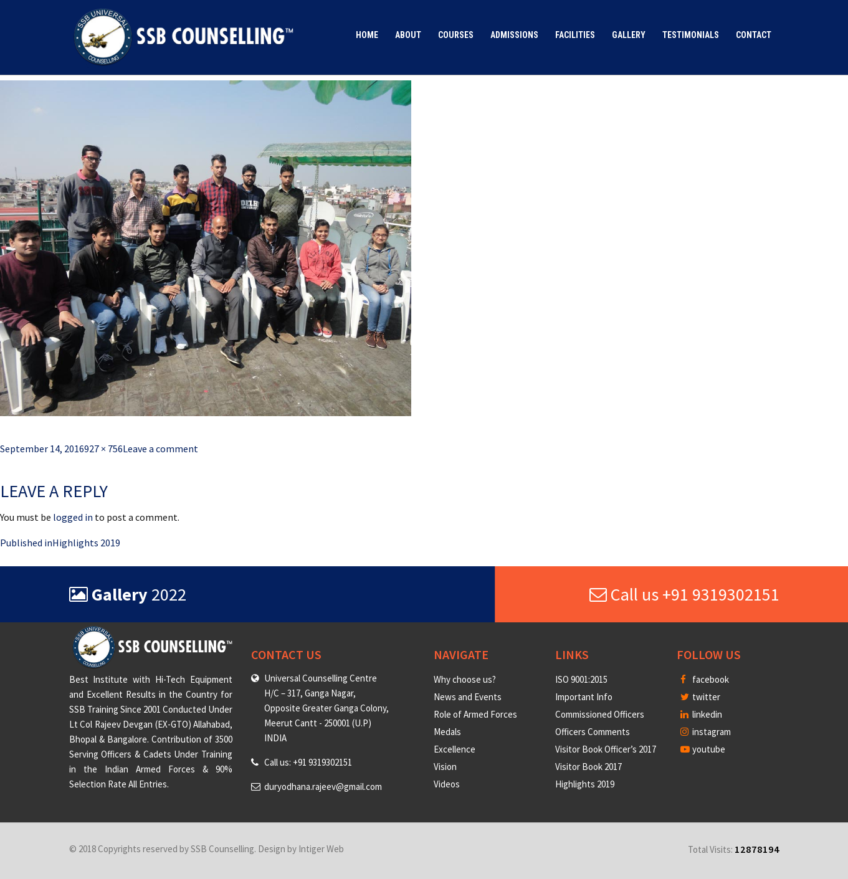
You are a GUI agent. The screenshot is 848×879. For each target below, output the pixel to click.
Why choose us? (465, 679)
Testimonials (690, 35)
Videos (447, 784)
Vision (445, 766)
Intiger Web (321, 849)
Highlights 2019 (584, 784)
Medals (447, 732)
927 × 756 (103, 448)
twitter (700, 697)
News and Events (468, 697)
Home (367, 35)
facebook (704, 679)
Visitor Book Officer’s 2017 (605, 749)
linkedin (701, 714)
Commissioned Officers (599, 714)
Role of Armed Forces (475, 714)
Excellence (454, 749)
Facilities (575, 35)
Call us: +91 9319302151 (308, 762)
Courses (456, 35)
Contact (753, 35)
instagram (705, 732)
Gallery (629, 35)
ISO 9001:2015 (581, 679)
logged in (73, 517)
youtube (702, 749)
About (408, 35)
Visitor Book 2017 (588, 766)
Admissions (514, 35)
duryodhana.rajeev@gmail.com (323, 786)
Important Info (583, 697)
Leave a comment (160, 448)
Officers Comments (592, 732)
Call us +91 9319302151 (684, 594)
